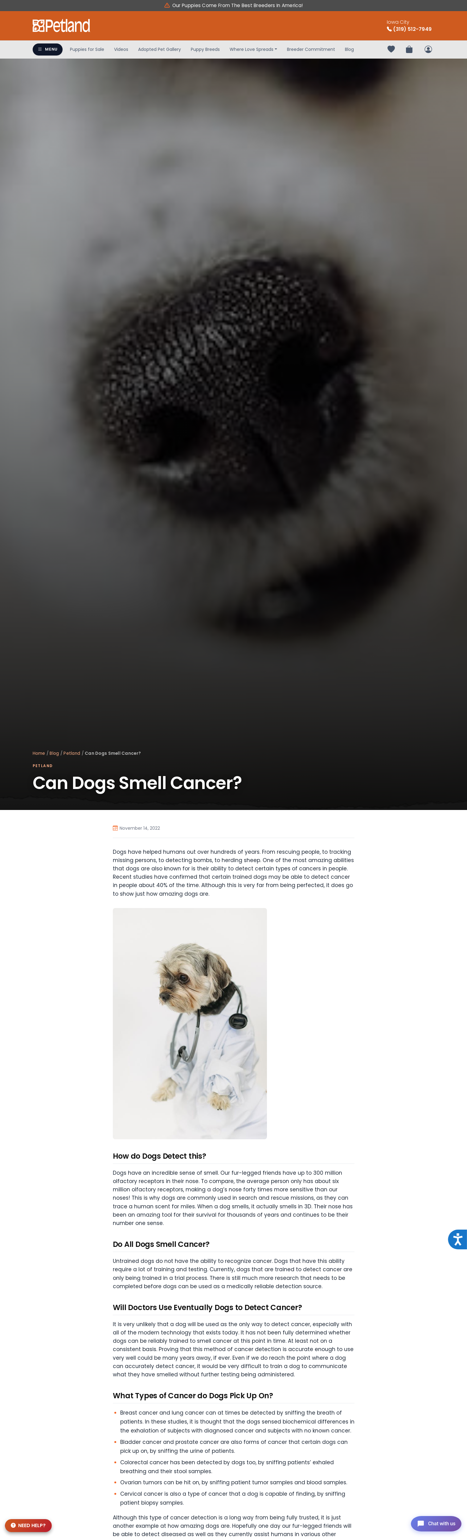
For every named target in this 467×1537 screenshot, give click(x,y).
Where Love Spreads (251, 49)
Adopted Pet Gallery (159, 49)
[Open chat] (434, 1523)
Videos (121, 49)
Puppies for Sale (87, 49)
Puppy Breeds (205, 49)
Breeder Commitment (311, 49)
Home (39, 753)
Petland (71, 753)
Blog (349, 49)
